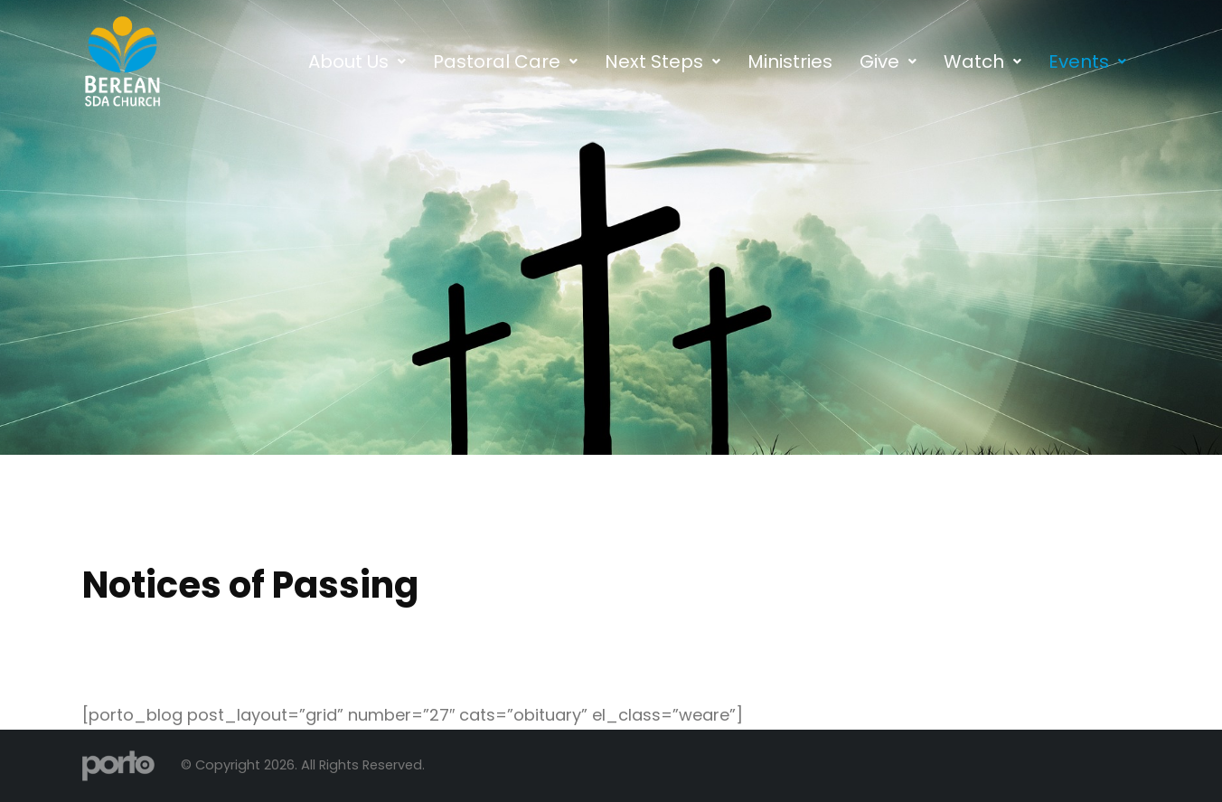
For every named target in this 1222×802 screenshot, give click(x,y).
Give (888, 61)
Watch (982, 61)
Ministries (789, 61)
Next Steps (662, 61)
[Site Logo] (118, 765)
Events (1087, 61)
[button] (357, 61)
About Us (357, 61)
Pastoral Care (505, 61)
